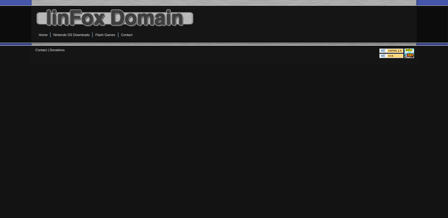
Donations (57, 50)
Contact (41, 50)
